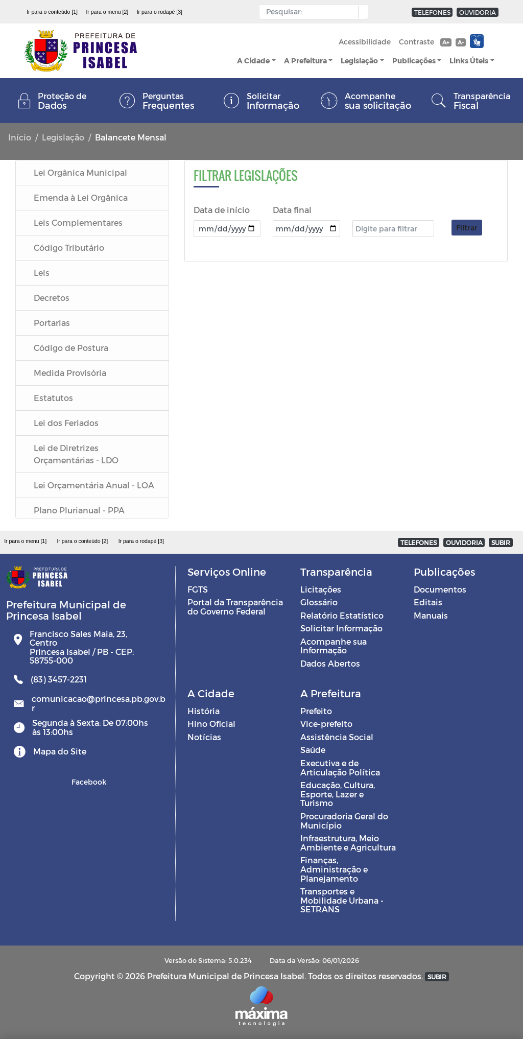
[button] (361, 12)
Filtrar (467, 227)
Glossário (319, 602)
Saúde (312, 749)
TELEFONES (432, 12)
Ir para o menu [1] (25, 541)
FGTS (197, 589)
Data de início (222, 210)
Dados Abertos (330, 663)
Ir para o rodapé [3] (159, 12)
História (203, 711)
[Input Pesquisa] (311, 11)
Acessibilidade (365, 41)
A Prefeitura (305, 60)
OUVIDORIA (477, 12)
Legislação (359, 60)
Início (19, 137)
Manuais (431, 615)
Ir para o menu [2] (107, 12)
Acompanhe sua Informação (333, 645)
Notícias (204, 737)
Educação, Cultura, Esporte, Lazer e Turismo (337, 794)
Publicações (414, 60)
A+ (445, 42)
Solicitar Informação (341, 628)
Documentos (440, 589)
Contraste (416, 41)
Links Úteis (468, 60)
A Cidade (253, 60)
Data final (292, 210)
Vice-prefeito (326, 723)
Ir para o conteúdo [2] (82, 541)
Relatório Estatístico (342, 615)
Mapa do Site (59, 751)
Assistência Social (336, 737)
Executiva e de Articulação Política (340, 767)
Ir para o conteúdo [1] (52, 12)
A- (461, 42)
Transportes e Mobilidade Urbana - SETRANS (342, 900)
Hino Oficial (211, 723)
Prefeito (316, 711)
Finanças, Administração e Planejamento (334, 869)
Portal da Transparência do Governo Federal (235, 606)
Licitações (320, 589)
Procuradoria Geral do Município (344, 820)
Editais (428, 602)
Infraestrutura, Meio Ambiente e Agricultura (348, 842)
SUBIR (500, 542)
